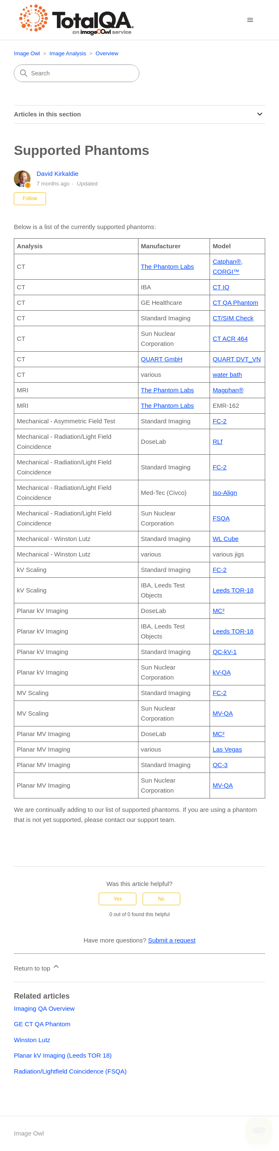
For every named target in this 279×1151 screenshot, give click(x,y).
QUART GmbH (161, 359)
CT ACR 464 (230, 338)
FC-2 (219, 421)
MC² (218, 610)
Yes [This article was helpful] (118, 899)
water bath (227, 374)
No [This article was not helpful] (161, 899)
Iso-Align (224, 492)
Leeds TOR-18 (232, 590)
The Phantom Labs (167, 266)
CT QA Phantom (235, 302)
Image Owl (27, 53)
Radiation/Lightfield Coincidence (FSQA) (70, 1071)
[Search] (76, 73)
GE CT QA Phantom (42, 1023)
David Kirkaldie (58, 173)
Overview (107, 53)
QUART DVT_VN (236, 359)
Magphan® (227, 390)
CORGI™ (225, 271)
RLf (217, 441)
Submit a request (171, 940)
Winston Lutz (32, 1039)
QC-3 (220, 764)
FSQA (221, 518)
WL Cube (225, 538)
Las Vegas (227, 749)
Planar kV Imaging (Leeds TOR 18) (63, 1055)
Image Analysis (67, 53)
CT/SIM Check (232, 318)
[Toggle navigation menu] (250, 20)
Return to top (37, 967)
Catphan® (226, 261)
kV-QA (221, 672)
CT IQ (220, 287)
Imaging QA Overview (44, 1008)
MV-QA (222, 713)
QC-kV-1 (224, 651)
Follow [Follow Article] (30, 198)
